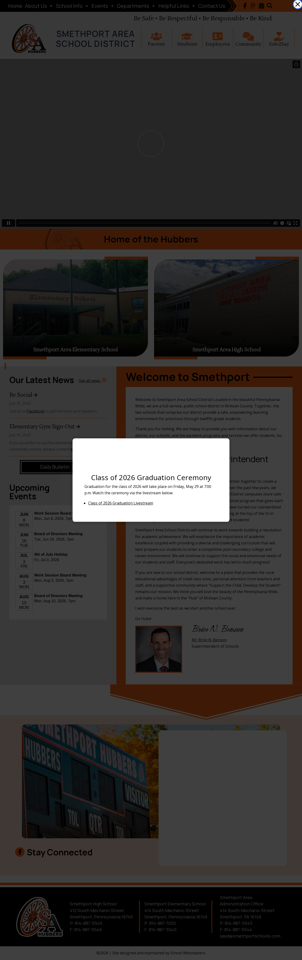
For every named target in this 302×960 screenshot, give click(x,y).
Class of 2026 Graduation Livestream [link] (120, 503)
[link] (298, 4)
